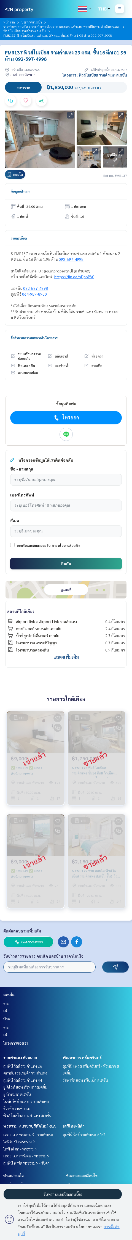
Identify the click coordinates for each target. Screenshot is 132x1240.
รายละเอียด (19, 238)
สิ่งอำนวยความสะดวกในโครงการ (34, 338)
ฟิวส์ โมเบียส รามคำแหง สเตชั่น (24, 31)
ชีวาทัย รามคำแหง (17, 1108)
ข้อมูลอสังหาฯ (20, 191)
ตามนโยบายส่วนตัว (66, 545)
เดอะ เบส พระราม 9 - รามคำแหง (28, 1134)
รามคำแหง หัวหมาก (20, 1057)
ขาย (6, 1003)
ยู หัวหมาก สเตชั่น (17, 1094)
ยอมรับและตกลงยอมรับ (33, 545)
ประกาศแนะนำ (31, 22)
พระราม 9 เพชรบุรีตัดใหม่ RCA (29, 1125)
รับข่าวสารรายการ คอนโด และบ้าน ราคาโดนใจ (43, 955)
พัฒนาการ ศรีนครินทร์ (82, 1057)
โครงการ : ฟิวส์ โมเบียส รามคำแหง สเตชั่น (95, 74)
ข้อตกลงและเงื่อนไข (82, 1175)
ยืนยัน (66, 563)
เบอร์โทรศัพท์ (22, 494)
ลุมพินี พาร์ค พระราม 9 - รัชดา (26, 1162)
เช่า (6, 1010)
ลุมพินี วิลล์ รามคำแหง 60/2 (84, 1134)
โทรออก (66, 417)
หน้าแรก (9, 22)
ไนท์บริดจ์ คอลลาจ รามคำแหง (26, 1101)
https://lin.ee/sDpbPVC (74, 276)
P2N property (18, 9)
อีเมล (14, 520)
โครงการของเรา (15, 1043)
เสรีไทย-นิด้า (74, 1125)
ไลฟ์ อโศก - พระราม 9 (20, 1148)
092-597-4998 (71, 259)
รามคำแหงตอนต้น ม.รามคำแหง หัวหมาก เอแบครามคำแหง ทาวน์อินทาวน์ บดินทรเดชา (61, 26)
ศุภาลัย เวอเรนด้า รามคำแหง (25, 1072)
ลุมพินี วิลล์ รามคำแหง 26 (22, 1065)
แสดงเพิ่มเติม (66, 657)
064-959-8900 (34, 293)
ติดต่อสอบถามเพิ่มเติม (22, 930)
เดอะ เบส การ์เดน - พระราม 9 (26, 1155)
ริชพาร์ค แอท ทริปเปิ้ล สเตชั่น (85, 1080)
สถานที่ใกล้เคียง (20, 611)
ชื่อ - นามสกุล (21, 468)
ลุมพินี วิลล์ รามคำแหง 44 (22, 1080)
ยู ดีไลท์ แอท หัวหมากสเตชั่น (25, 1086)
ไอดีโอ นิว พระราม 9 (19, 1141)
